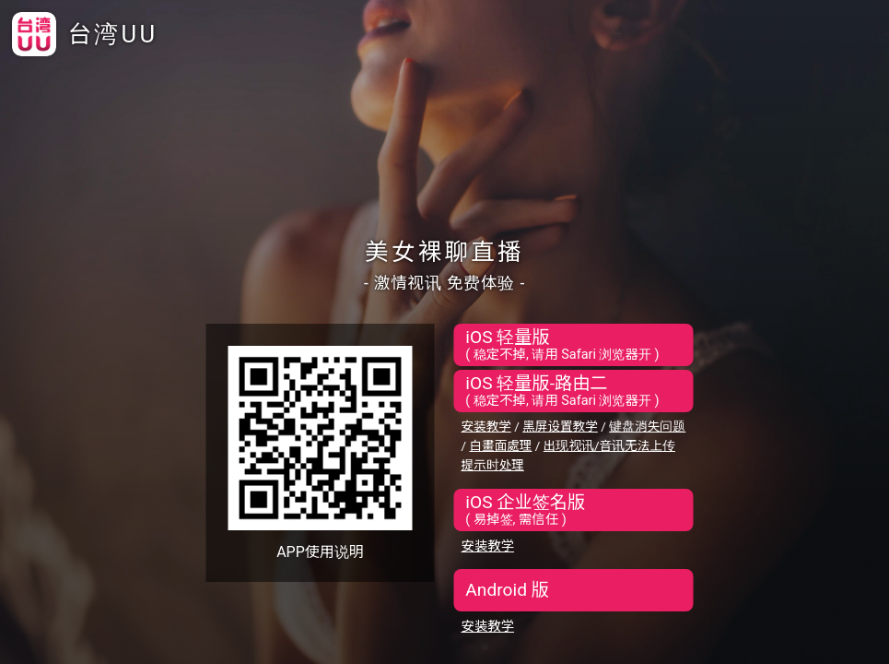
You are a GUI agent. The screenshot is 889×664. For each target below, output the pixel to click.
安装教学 (486, 426)
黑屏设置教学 (560, 426)
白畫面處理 (500, 445)
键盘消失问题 (647, 426)
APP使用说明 (320, 552)
